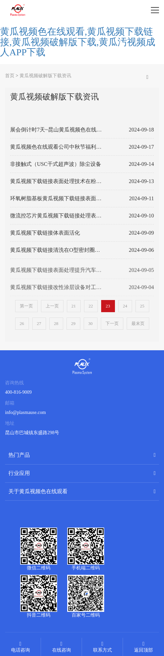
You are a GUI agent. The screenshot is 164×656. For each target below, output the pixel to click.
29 (73, 323)
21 (74, 305)
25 (142, 305)
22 (91, 305)
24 (125, 305)
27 (39, 323)
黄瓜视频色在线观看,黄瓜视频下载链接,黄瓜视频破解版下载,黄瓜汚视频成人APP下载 (77, 42)
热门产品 (19, 455)
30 (90, 323)
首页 (9, 75)
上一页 (52, 305)
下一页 (112, 323)
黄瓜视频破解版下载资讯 (45, 75)
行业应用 (19, 473)
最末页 (138, 323)
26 (22, 323)
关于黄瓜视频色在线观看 (38, 491)
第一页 (26, 305)
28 (56, 323)
